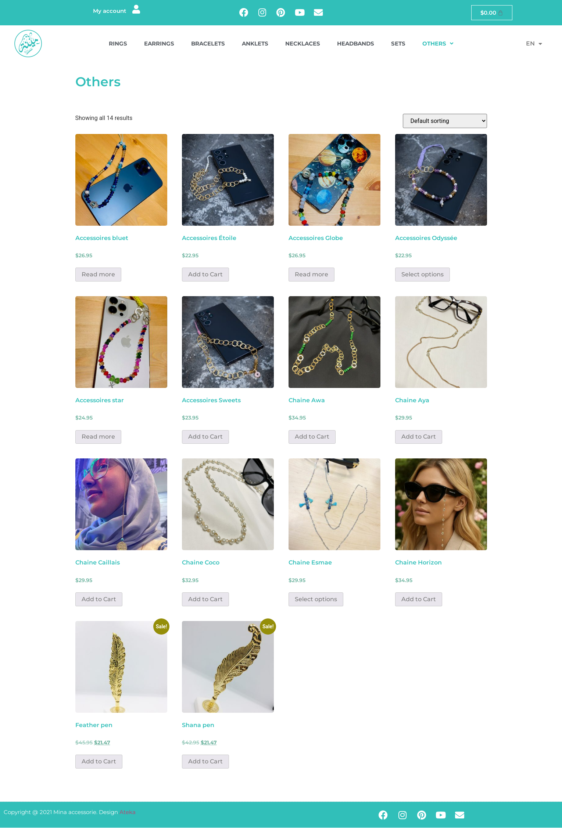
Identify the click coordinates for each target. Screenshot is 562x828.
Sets (398, 43)
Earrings (159, 43)
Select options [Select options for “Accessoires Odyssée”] (422, 274)
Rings (118, 43)
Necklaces (302, 43)
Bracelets (208, 43)
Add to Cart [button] (205, 274)
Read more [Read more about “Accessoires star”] (98, 437)
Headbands (355, 43)
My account (109, 11)
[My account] (135, 9)
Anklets (255, 43)
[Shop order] (445, 121)
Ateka (127, 812)
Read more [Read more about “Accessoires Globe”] (311, 274)
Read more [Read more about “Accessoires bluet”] (98, 274)
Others (437, 44)
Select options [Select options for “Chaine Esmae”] (316, 599)
